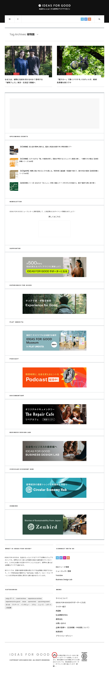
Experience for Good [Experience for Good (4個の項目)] (13, 602)
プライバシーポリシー (64, 636)
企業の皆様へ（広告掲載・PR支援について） (73, 627)
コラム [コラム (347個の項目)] (34, 605)
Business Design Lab (64, 579)
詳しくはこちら (54, 216)
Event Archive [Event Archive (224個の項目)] (21, 598)
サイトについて (62, 598)
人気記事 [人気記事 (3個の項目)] (8, 608)
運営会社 (59, 619)
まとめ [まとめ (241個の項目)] (8, 605)
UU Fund (30, 573)
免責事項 (59, 631)
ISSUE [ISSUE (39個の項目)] (24, 602)
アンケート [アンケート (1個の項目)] (15, 605)
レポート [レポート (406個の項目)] (48, 605)
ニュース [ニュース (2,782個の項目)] (41, 605)
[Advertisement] (54, 113)
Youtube (59, 575)
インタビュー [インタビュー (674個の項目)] (25, 605)
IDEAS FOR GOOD (30, 654)
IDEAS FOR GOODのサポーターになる (71, 602)
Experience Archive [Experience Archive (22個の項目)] (35, 598)
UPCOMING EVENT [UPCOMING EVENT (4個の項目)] (43, 602)
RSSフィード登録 (62, 567)
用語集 (58, 611)
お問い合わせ (61, 623)
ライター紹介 (61, 606)
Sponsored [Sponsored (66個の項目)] (32, 602)
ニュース (16, 74)
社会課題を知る (62, 615)
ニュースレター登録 (63, 571)
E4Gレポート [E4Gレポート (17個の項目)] (10, 598)
